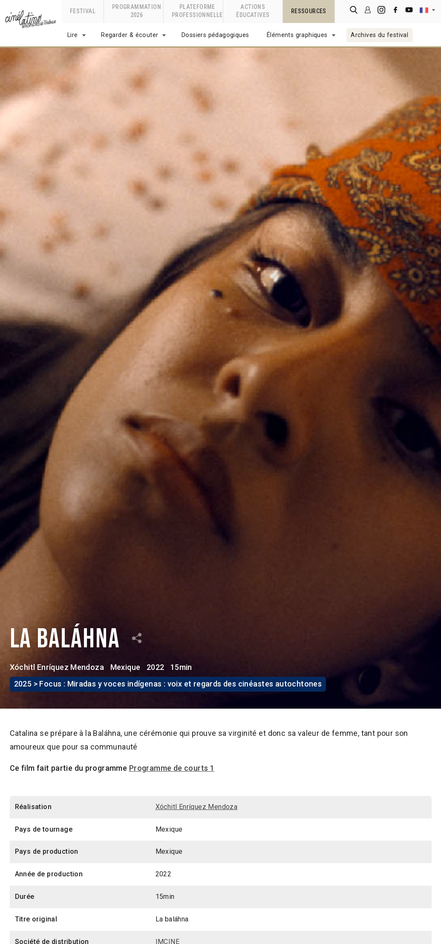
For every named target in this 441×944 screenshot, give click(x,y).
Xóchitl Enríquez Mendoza (57, 667)
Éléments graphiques (297, 35)
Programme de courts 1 (171, 768)
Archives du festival (379, 35)
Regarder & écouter (129, 35)
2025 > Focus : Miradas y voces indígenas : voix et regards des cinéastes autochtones (168, 683)
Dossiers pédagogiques (215, 35)
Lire (72, 35)
